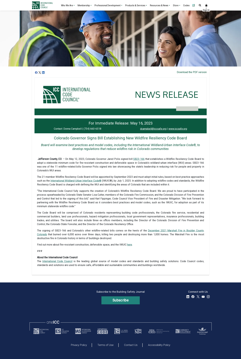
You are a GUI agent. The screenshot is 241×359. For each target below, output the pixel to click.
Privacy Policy (79, 345)
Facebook (193, 297)
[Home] (44, 5)
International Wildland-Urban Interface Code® (75, 180)
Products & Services (135, 5)
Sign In (206, 5)
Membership (84, 5)
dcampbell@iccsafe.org (153, 128)
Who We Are (67, 5)
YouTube (203, 297)
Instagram (208, 297)
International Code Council (57, 261)
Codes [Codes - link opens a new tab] (186, 5)
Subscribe (120, 300)
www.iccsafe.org (177, 128)
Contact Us (131, 345)
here (129, 244)
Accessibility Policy (159, 345)
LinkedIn (188, 297)
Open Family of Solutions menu (193, 5)
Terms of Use (105, 345)
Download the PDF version (192, 72)
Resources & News (159, 5)
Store (176, 5)
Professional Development (108, 5)
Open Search (200, 5)
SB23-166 (139, 158)
